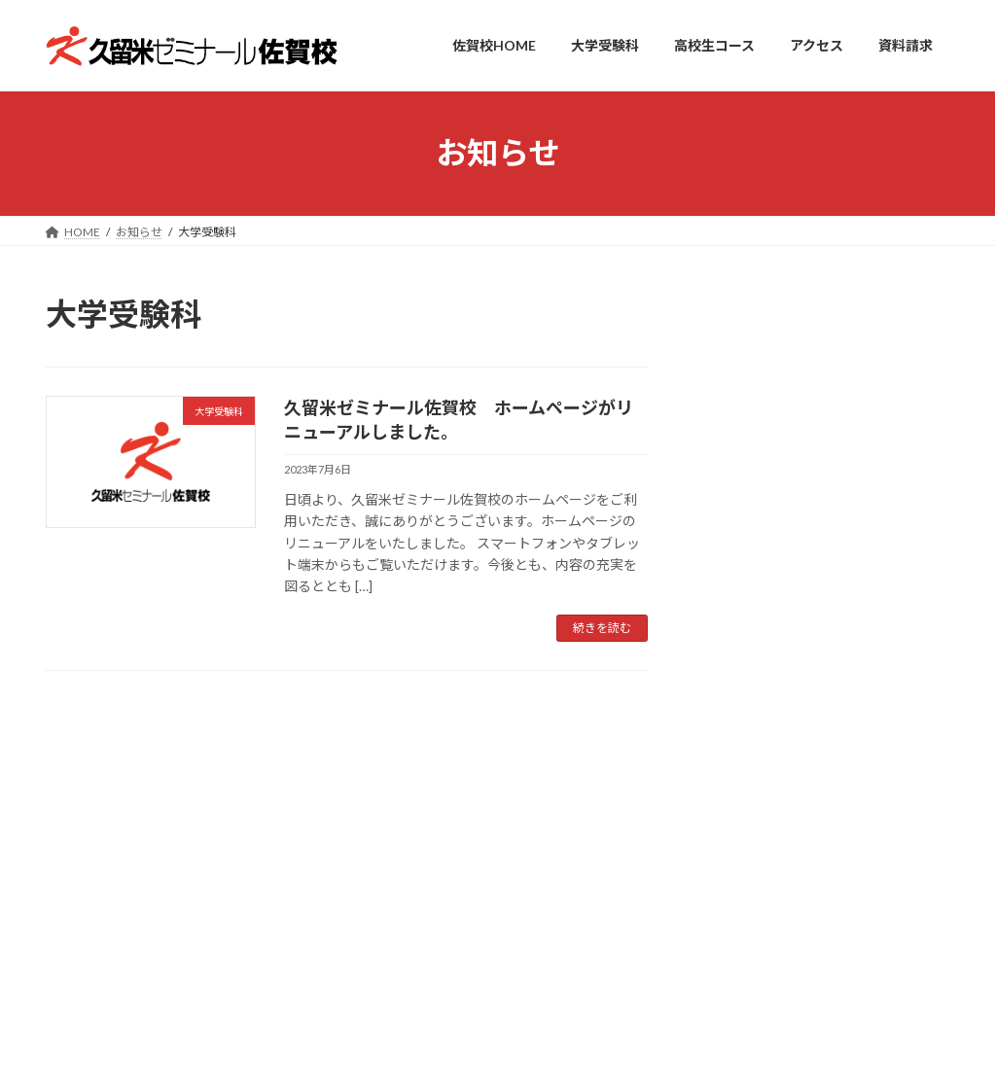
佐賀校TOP (93, 743)
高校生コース (290, 743)
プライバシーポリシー (589, 743)
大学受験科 (824, 353)
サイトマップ (721, 743)
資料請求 (469, 743)
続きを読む (602, 627)
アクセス (386, 743)
